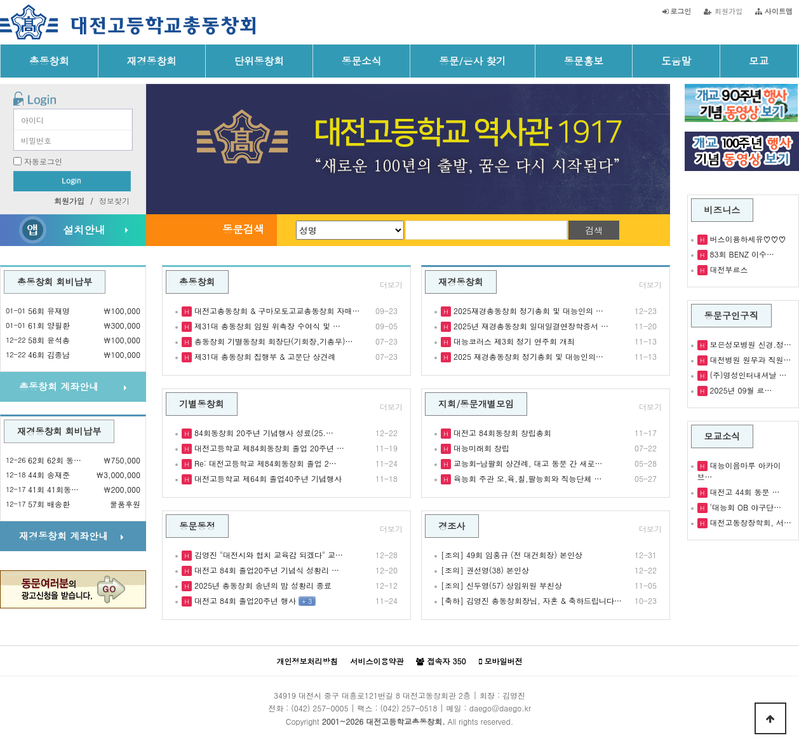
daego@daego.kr (500, 707)
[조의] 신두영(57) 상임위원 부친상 (501, 585)
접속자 (441, 661)
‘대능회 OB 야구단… (745, 507)
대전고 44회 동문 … (744, 491)
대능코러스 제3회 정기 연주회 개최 (513, 341)
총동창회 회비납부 (54, 281)
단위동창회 (259, 60)
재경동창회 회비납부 (59, 431)
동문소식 (362, 60)
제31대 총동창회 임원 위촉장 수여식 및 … (266, 325)
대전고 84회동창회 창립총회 (501, 432)
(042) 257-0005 (319, 707)
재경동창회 (152, 60)
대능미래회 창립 (480, 447)
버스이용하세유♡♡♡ (747, 238)
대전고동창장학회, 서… (750, 522)
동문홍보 (584, 60)
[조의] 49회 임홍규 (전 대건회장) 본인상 (511, 554)
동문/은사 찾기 (472, 60)
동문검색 (243, 228)
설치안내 (84, 229)
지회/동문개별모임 (476, 403)
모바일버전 (501, 661)
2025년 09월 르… (740, 390)
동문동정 (197, 525)
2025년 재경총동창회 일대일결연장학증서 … (529, 325)
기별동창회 (201, 403)
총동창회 (49, 60)
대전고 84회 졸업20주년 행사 (244, 600)
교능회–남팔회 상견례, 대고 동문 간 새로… (527, 463)
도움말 (676, 60)
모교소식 (722, 436)
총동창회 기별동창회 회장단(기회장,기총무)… (272, 341)
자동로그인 (43, 161)
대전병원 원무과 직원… (749, 359)
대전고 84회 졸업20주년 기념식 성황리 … (265, 570)
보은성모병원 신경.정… (750, 344)
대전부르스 (728, 269)
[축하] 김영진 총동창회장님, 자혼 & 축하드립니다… (531, 600)
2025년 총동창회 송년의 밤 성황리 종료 (262, 585)
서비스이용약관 (376, 661)
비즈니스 (722, 209)
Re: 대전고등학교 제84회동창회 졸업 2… (264, 463)
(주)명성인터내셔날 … (747, 374)
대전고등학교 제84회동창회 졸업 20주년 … (268, 447)
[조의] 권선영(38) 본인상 (485, 570)
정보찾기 (114, 200)
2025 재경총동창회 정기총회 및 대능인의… (527, 356)
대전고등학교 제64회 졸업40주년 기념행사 (267, 478)
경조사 (452, 525)
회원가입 (723, 11)
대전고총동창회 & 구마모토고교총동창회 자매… (276, 310)
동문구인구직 (731, 315)
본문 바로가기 (0, 0)
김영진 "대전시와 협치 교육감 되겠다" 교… (267, 554)
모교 (759, 60)
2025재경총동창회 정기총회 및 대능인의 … (527, 310)
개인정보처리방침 (306, 661)
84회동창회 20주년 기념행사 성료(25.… (262, 432)
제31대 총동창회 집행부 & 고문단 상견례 (264, 356)
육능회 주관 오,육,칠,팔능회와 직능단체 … (526, 478)
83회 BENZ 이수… (741, 254)
